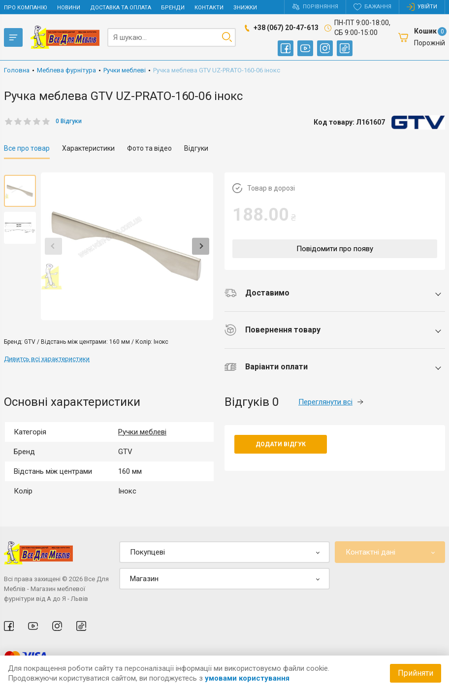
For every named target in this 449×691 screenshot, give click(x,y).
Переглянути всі (330, 401)
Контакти (209, 7)
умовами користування (247, 678)
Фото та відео (149, 148)
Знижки (245, 7)
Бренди (173, 7)
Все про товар (27, 148)
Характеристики (88, 148)
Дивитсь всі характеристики (47, 358)
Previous (53, 246)
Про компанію (25, 7)
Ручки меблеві (142, 432)
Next (200, 246)
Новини (68, 7)
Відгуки (196, 148)
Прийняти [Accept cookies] (415, 673)
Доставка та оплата (120, 7)
